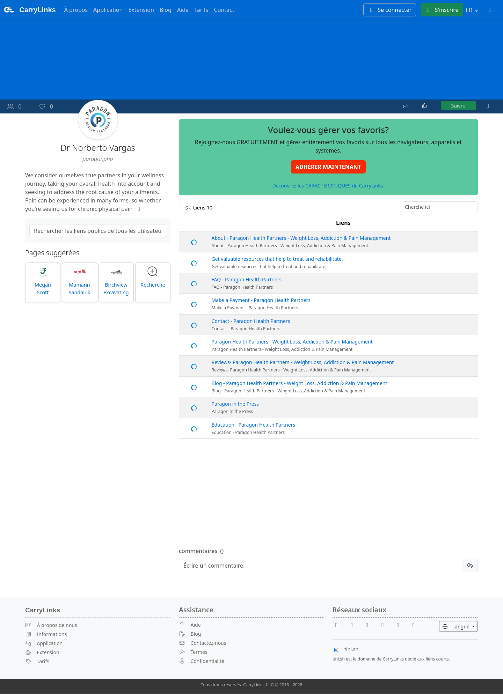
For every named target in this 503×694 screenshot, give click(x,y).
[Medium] (413, 625)
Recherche (152, 277)
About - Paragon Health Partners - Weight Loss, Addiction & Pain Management (301, 238)
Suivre (458, 106)
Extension (141, 10)
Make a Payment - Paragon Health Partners (261, 300)
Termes (193, 652)
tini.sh (345, 649)
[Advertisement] (328, 493)
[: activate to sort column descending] (194, 223)
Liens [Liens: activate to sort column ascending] (343, 223)
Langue (460, 626)
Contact (224, 10)
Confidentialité (201, 661)
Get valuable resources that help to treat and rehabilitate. (277, 259)
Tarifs (201, 10)
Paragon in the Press (235, 404)
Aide (183, 10)
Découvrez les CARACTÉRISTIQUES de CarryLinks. (328, 186)
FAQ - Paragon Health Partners (247, 279)
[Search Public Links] (97, 231)
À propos (76, 10)
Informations (46, 634)
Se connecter (389, 10)
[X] (385, 625)
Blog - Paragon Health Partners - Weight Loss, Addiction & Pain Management (299, 383)
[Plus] (488, 106)
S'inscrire (442, 10)
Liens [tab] (198, 208)
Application (108, 10)
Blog (166, 10)
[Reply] (320, 566)
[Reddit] (370, 625)
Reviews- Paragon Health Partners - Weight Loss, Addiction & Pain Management (303, 363)
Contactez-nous (202, 643)
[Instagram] (401, 625)
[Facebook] (339, 625)
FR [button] (470, 10)
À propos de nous (51, 625)
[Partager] (406, 105)
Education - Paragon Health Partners (254, 425)
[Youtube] (354, 625)
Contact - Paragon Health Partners (251, 321)
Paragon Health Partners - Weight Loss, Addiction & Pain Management (292, 342)
